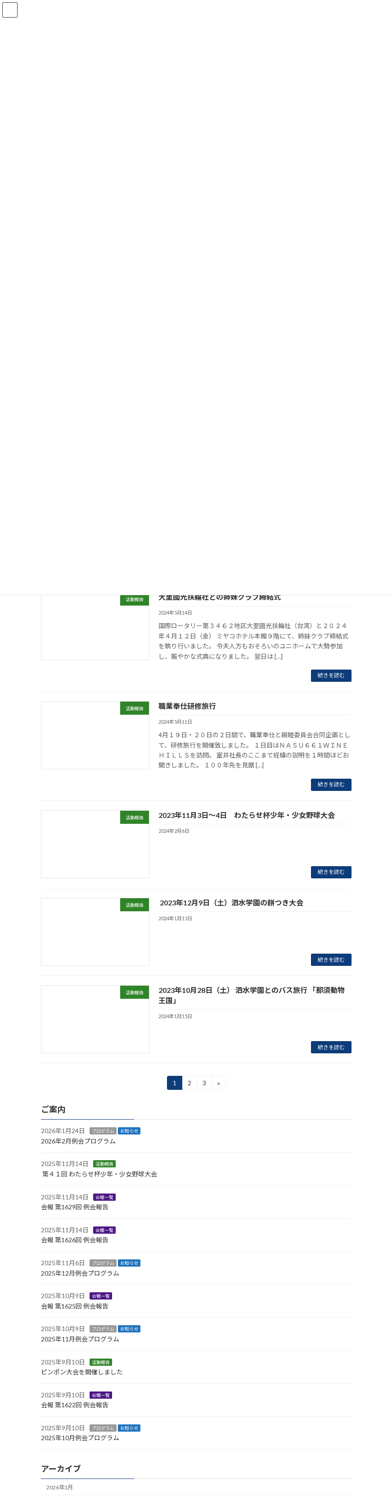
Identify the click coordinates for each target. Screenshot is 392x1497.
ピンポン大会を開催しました (82, 1372)
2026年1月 (59, 1487)
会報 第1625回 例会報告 (74, 1306)
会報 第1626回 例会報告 (74, 1240)
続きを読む (331, 675)
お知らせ (129, 1131)
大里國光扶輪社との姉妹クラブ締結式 (219, 596)
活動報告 (104, 1164)
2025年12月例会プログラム (80, 1273)
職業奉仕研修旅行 (187, 706)
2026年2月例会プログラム (78, 1141)
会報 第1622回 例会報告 (74, 1405)
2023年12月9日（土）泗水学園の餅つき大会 (230, 902)
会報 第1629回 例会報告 (74, 1207)
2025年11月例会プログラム (80, 1339)
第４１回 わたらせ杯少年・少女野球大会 (99, 1174)
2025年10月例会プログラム (80, 1438)
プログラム (103, 1131)
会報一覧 (104, 1197)
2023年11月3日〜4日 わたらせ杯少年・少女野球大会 (246, 815)
